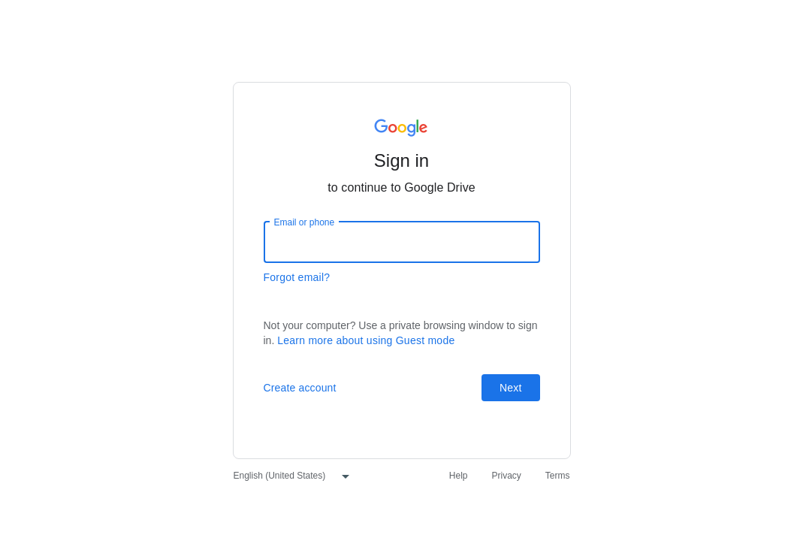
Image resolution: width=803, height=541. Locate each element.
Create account (300, 388)
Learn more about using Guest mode (365, 340)
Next (510, 388)
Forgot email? (297, 277)
